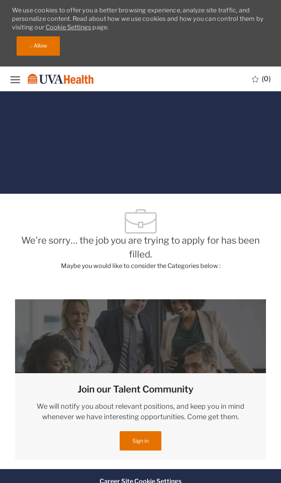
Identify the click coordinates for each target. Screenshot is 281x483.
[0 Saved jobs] (261, 79)
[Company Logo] (59, 79)
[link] (140, 441)
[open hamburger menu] (15, 79)
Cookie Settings (68, 27)
